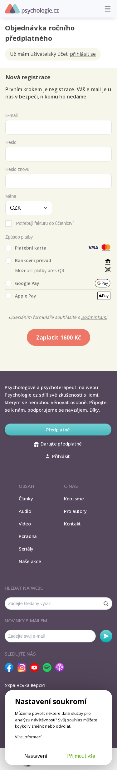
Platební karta (25, 248)
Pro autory (75, 511)
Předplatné (58, 430)
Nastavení (35, 755)
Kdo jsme (74, 498)
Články (26, 498)
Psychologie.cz (32, 9)
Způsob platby (19, 237)
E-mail (11, 115)
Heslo (11, 142)
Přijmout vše (81, 755)
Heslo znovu (17, 169)
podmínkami (94, 317)
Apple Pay (20, 296)
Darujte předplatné (58, 443)
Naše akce (30, 561)
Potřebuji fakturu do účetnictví (44, 223)
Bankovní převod (28, 260)
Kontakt (72, 523)
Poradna (28, 536)
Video (25, 523)
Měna (10, 196)
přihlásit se (83, 53)
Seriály (26, 549)
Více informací (28, 737)
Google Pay (22, 283)
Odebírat (106, 636)
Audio (25, 511)
